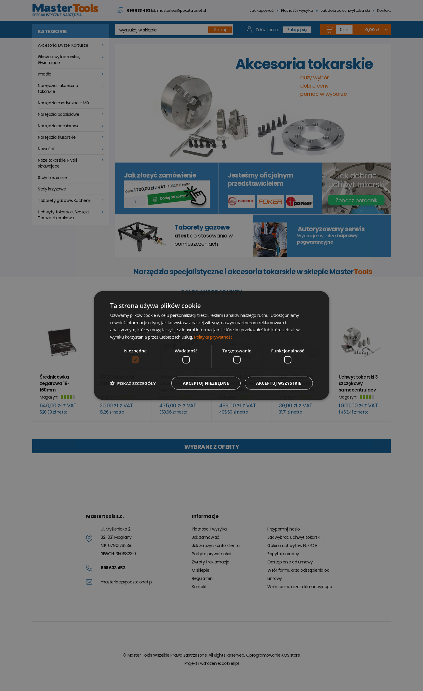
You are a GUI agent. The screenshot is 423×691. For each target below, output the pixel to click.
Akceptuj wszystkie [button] (278, 383)
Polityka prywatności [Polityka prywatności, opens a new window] (213, 337)
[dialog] (211, 345)
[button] (133, 383)
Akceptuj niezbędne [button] (206, 383)
